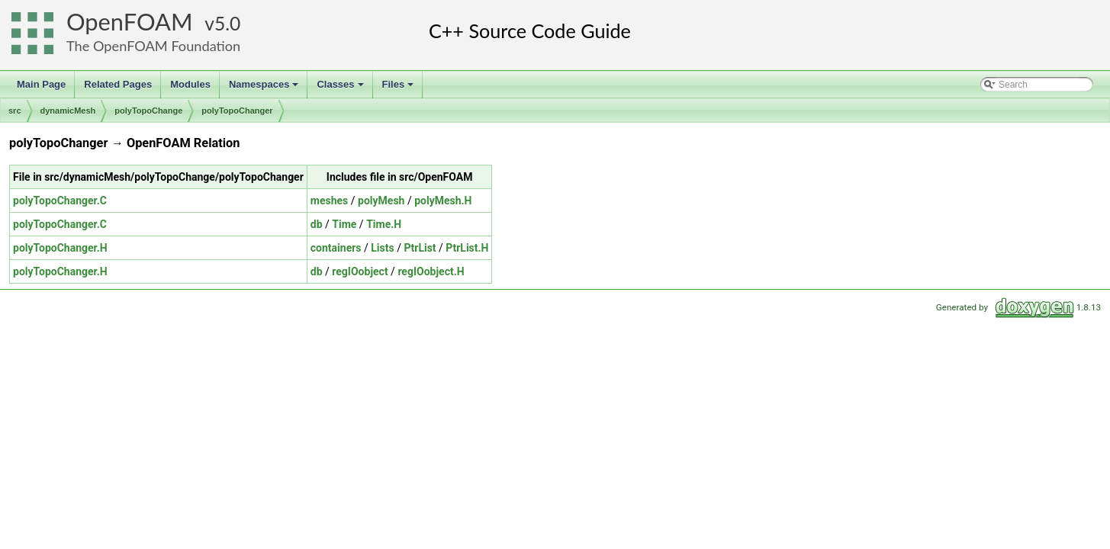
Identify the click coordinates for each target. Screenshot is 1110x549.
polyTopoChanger (236, 110)
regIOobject (360, 271)
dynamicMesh (68, 110)
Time (344, 224)
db (316, 224)
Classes (341, 88)
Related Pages (118, 84)
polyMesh (381, 200)
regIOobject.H (430, 271)
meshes (329, 200)
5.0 (227, 23)
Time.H (383, 224)
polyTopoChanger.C (60, 200)
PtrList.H (467, 248)
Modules (190, 84)
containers (336, 248)
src (14, 110)
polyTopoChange (148, 110)
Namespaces (265, 88)
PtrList (420, 248)
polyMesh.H (442, 200)
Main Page (41, 84)
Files (399, 88)
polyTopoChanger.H (60, 248)
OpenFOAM (129, 22)
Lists (382, 248)
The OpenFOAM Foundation (153, 45)
